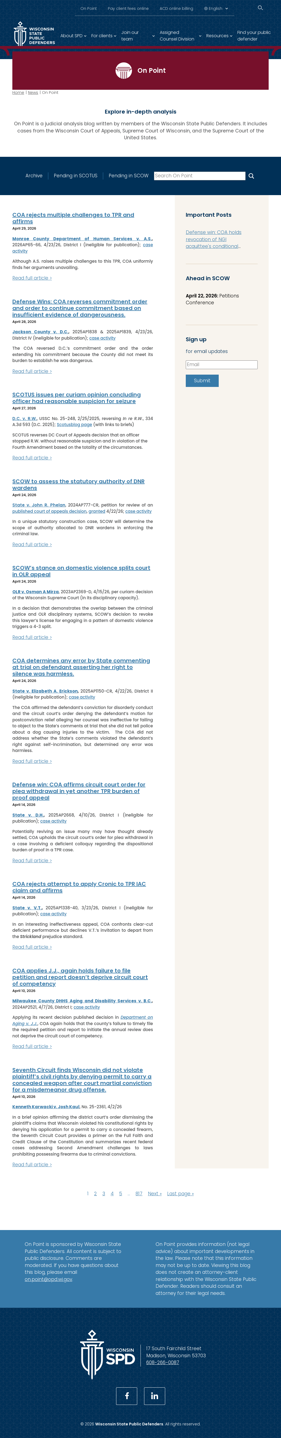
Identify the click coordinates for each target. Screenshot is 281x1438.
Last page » (180, 1193)
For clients (102, 36)
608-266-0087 (162, 1362)
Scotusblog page (74, 424)
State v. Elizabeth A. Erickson (45, 691)
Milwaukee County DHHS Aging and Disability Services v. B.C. (82, 1001)
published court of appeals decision (49, 511)
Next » (155, 1193)
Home (18, 92)
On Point (88, 8)
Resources (217, 36)
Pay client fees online (128, 8)
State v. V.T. (27, 907)
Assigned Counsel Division (177, 35)
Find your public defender (254, 35)
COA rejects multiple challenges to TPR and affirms (73, 218)
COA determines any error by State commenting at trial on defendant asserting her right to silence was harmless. (81, 667)
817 (139, 1193)
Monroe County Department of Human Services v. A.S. (82, 238)
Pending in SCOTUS (75, 175)
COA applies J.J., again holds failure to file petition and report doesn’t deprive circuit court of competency (80, 977)
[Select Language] (218, 8)
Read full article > (32, 278)
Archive (34, 175)
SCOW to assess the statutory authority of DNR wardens (78, 484)
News (33, 92)
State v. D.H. (28, 815)
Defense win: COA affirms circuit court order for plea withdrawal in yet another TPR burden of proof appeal (78, 791)
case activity (102, 338)
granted (97, 511)
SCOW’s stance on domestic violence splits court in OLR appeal (81, 571)
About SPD (71, 36)
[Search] (260, 7)
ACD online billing (176, 8)
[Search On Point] (251, 176)
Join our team (130, 35)
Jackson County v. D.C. (40, 332)
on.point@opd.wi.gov (48, 1279)
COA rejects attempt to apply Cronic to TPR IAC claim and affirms (79, 887)
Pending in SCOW (128, 175)
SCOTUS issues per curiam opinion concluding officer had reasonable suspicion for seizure (76, 398)
